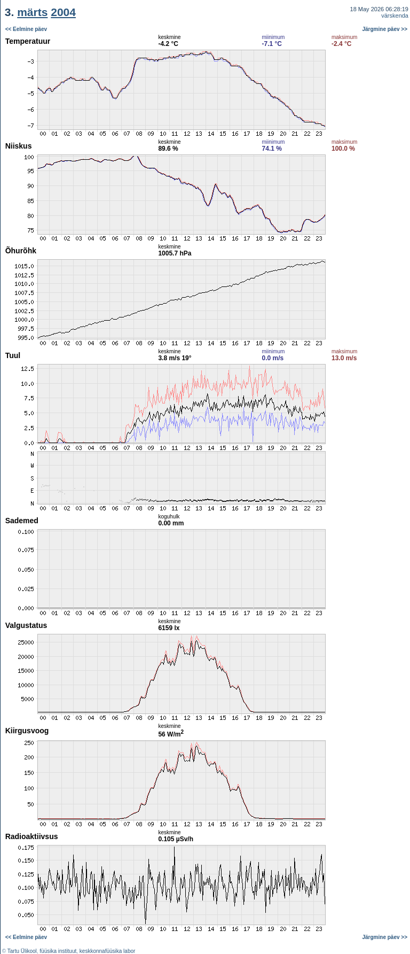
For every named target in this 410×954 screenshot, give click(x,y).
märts (32, 12)
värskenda (394, 15)
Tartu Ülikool (22, 951)
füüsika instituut (58, 951)
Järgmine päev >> (385, 29)
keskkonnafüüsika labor (108, 951)
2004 (63, 12)
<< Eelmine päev (26, 29)
